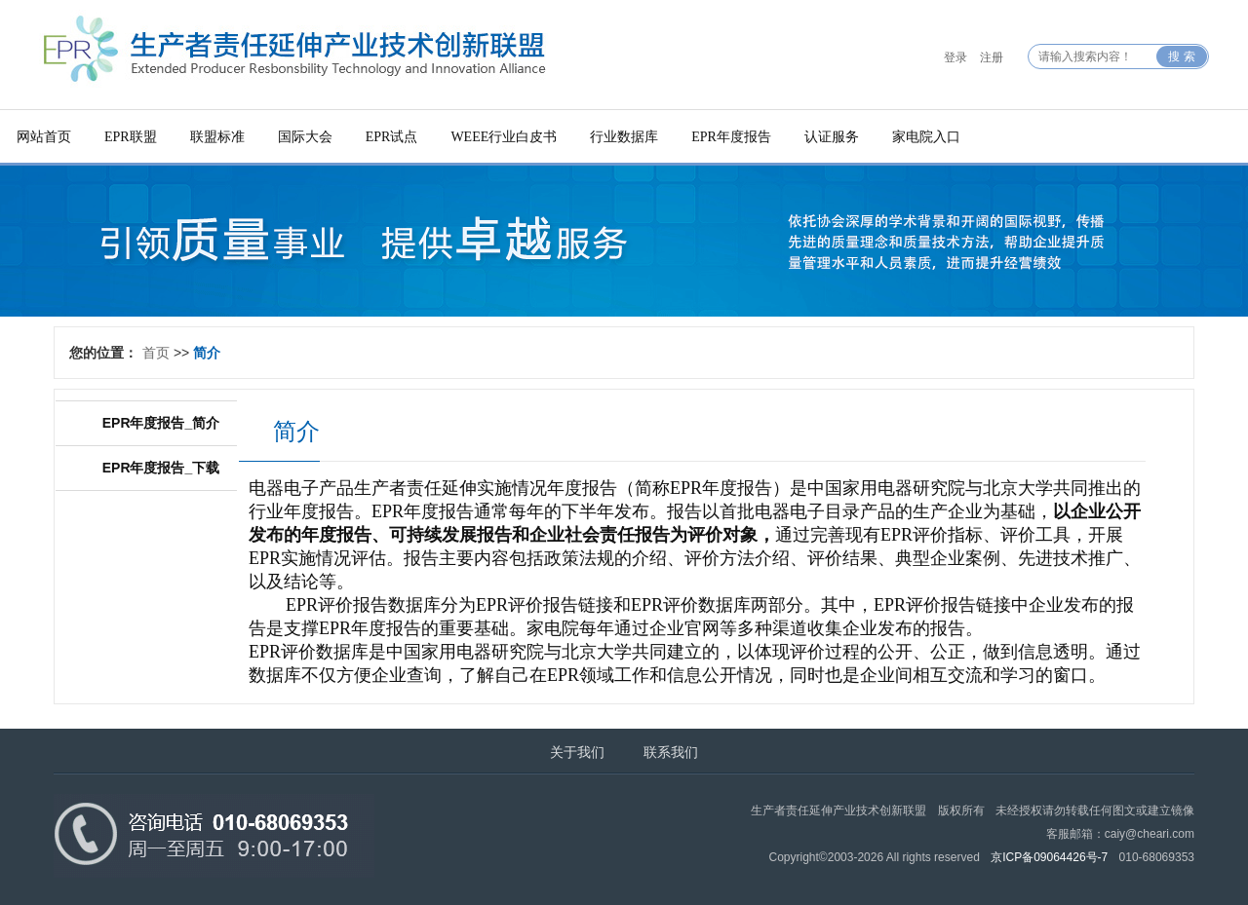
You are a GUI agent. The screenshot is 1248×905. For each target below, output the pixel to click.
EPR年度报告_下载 (161, 467)
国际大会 (305, 137)
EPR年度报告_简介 (161, 423)
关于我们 (577, 752)
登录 (955, 57)
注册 (991, 57)
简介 (206, 352)
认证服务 (831, 137)
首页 (156, 352)
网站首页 (44, 137)
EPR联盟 (130, 137)
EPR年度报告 (731, 137)
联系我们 (671, 752)
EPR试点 (392, 137)
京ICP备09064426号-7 (1049, 857)
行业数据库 (624, 137)
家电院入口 (926, 137)
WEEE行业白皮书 (503, 137)
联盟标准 (217, 137)
